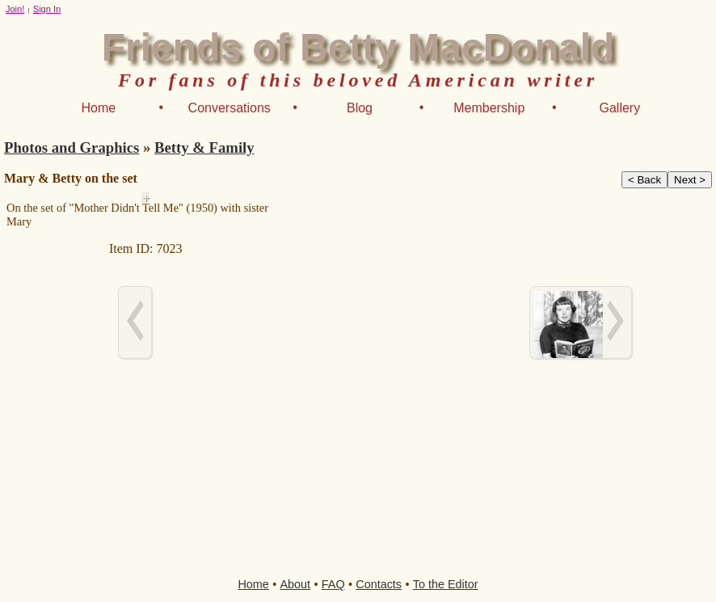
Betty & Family (204, 147)
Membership (488, 108)
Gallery (620, 108)
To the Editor (445, 584)
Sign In (47, 9)
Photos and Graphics (71, 147)
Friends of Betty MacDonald (358, 47)
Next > (689, 180)
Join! (15, 9)
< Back (644, 180)
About (295, 584)
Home (98, 108)
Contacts (379, 584)
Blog (360, 108)
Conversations (229, 108)
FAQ (333, 584)
